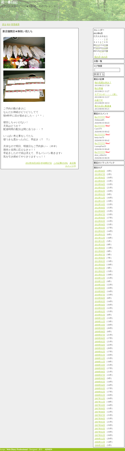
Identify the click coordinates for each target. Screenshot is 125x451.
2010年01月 (100, 315)
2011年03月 (100, 268)
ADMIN (48, 449)
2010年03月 (100, 308)
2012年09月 (100, 208)
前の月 (97, 57)
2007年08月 (100, 412)
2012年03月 (100, 228)
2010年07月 (100, 295)
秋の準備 (99, 88)
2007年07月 (100, 415)
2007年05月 (100, 422)
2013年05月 (100, 181)
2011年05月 (100, 261)
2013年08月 (100, 171)
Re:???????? (100, 117)
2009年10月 (100, 325)
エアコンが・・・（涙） (106, 94)
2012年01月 (100, 234)
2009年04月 (100, 345)
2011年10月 (100, 244)
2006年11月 (100, 442)
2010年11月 (100, 281)
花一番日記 (9, 2)
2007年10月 (100, 405)
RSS (9, 24)
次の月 (104, 57)
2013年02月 (100, 191)
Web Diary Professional (17, 449)
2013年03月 (100, 188)
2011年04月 (100, 264)
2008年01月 (100, 395)
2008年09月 (100, 368)
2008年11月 (100, 361)
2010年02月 (100, 311)
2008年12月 (100, 358)
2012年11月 (100, 201)
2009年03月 (100, 348)
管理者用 (15, 24)
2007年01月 (100, 435)
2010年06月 (100, 298)
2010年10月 (100, 285)
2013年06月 (100, 177)
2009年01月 (100, 355)
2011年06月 (100, 258)
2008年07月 (100, 375)
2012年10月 (100, 204)
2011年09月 (100, 248)
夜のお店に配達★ (103, 106)
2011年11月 (100, 241)
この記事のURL (61, 163)
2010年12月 (100, 278)
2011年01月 (100, 274)
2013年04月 (100, 184)
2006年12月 (100, 438)
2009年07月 (100, 335)
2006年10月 (100, 445)
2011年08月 (100, 251)
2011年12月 (100, 238)
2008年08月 (100, 372)
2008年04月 (100, 385)
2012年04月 (100, 224)
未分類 (73, 163)
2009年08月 (100, 331)
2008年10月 (100, 365)
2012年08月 (100, 211)
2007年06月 (100, 418)
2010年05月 (100, 301)
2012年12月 (100, 198)
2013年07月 (100, 174)
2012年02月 (100, 231)
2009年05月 (100, 341)
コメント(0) (70, 166)
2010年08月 (100, 291)
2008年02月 (100, 392)
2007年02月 (100, 432)
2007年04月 (100, 425)
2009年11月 (100, 321)
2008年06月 (100, 378)
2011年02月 (100, 271)
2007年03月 (100, 428)
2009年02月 (100, 351)
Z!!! (40, 449)
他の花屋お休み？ (103, 82)
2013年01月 (100, 194)
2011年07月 (100, 254)
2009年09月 (100, 328)
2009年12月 (100, 318)
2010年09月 (100, 288)
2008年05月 (100, 382)
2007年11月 (100, 402)
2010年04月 (100, 305)
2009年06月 (100, 338)
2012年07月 (100, 214)
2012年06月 (100, 218)
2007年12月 (100, 398)
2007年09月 (100, 408)
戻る (4, 24)
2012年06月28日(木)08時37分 (38, 163)
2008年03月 (100, 388)
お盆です (99, 100)
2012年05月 (100, 221)
